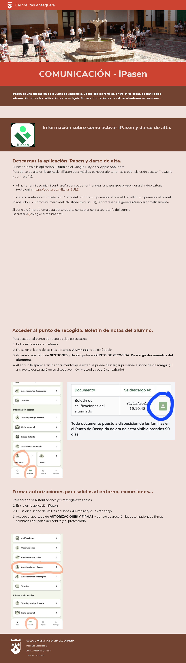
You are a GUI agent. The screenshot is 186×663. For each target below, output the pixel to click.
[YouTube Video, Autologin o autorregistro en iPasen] (93, 272)
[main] (93, 74)
